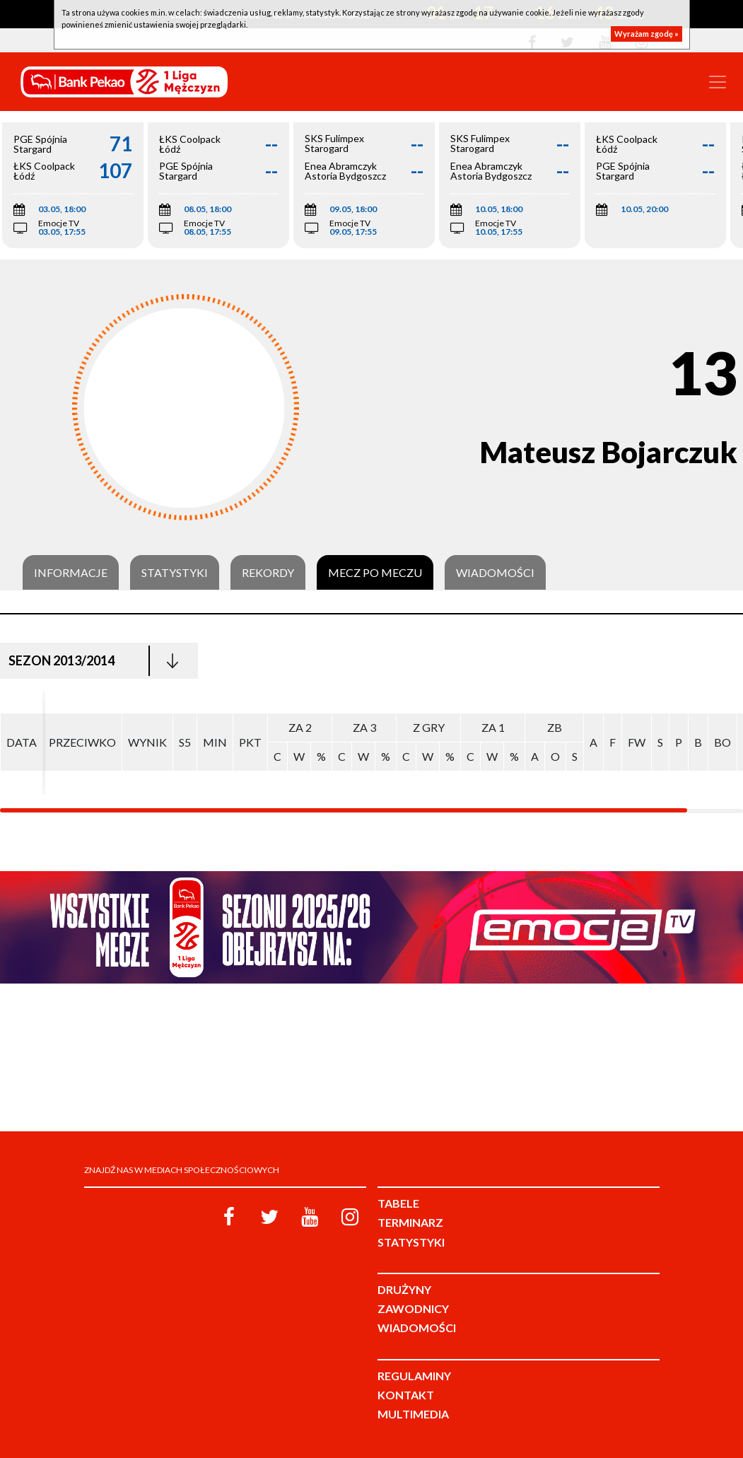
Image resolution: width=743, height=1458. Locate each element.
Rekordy (268, 572)
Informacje (70, 572)
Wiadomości (495, 572)
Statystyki (174, 572)
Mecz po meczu (375, 572)
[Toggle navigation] (717, 82)
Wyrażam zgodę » (646, 33)
